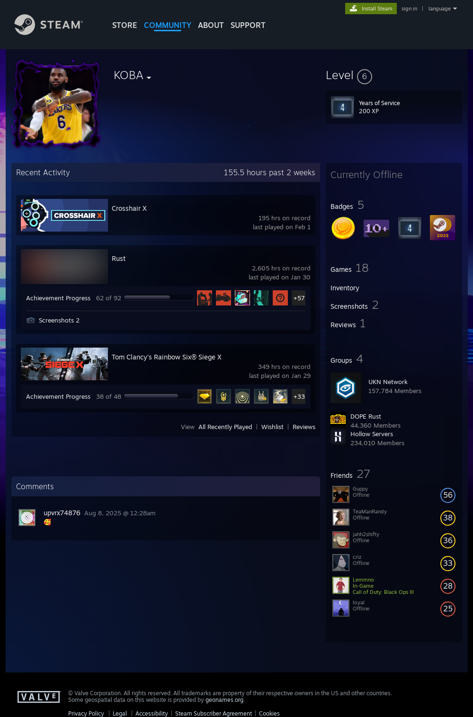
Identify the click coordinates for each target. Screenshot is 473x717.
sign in (409, 8)
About (211, 25)
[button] (394, 74)
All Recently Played (225, 426)
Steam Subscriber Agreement (213, 713)
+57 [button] (299, 298)
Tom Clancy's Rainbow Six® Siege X (167, 357)
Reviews (304, 426)
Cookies (269, 713)
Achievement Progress (58, 298)
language (439, 8)
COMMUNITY (167, 25)
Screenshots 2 (59, 320)
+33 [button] (299, 396)
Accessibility (151, 713)
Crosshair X (129, 208)
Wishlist (272, 426)
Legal (120, 713)
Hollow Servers (371, 434)
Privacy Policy (86, 713)
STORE (124, 25)
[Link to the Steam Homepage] (56, 32)
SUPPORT (248, 25)
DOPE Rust (365, 416)
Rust (118, 258)
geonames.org (224, 699)
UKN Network (388, 381)
